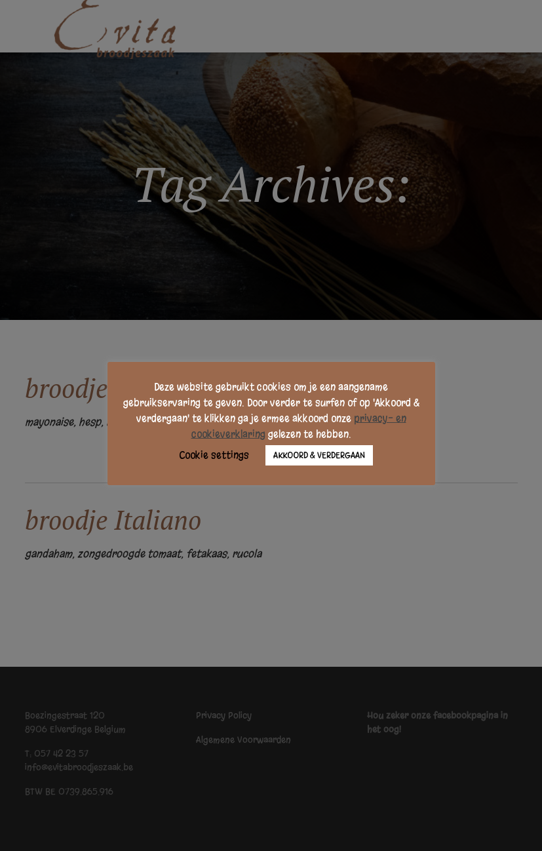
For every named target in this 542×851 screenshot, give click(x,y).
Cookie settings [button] (214, 455)
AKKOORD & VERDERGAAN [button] (319, 455)
